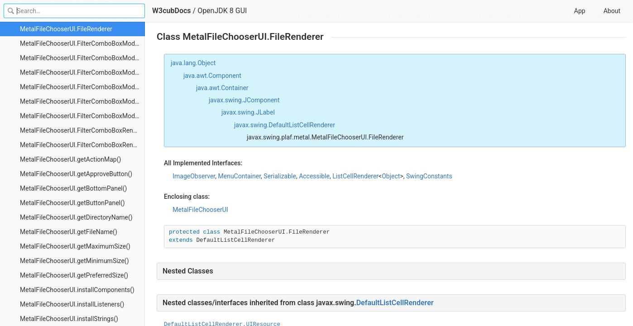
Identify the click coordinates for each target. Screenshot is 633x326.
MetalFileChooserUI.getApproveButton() (76, 173)
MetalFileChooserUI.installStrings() (69, 318)
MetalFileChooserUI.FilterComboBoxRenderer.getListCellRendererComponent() (82, 145)
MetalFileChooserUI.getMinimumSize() (74, 260)
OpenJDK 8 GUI (222, 10)
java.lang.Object (193, 63)
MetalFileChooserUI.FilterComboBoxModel (80, 43)
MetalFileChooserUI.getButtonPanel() (72, 202)
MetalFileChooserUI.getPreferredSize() (74, 275)
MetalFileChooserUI (200, 209)
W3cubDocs (171, 10)
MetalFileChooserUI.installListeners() (72, 304)
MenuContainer (239, 176)
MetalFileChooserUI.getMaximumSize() (75, 246)
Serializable (280, 176)
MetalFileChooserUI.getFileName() (68, 231)
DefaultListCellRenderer (395, 302)
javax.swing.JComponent (244, 100)
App (579, 10)
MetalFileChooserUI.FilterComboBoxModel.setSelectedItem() (82, 116)
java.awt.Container (222, 87)
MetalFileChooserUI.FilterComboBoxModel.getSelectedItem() (82, 72)
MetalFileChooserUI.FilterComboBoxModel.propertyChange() (82, 101)
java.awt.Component (212, 75)
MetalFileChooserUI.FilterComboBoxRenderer (82, 130)
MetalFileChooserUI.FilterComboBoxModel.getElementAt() (82, 58)
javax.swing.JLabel (248, 112)
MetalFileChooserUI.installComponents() (77, 289)
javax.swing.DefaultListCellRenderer (284, 125)
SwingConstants (429, 176)
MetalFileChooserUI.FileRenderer (66, 29)
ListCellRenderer (355, 176)
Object (391, 176)
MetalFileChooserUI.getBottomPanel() (73, 188)
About (612, 10)
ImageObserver (194, 176)
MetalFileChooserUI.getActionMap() (70, 159)
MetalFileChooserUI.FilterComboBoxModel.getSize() (82, 87)
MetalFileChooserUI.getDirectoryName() (76, 217)
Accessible (314, 176)
